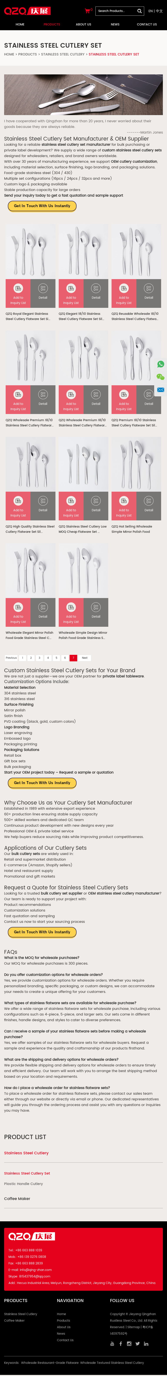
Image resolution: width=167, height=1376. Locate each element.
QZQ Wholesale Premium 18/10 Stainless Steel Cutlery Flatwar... (29, 423)
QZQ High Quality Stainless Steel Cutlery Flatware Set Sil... (30, 530)
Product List (25, 1138)
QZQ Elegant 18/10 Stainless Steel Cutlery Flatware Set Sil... (81, 317)
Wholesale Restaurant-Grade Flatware (50, 1363)
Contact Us (147, 24)
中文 (159, 11)
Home (20, 24)
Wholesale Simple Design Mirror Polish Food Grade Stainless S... (83, 636)
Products (52, 24)
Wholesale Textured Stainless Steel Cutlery (112, 1363)
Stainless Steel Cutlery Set (114, 54)
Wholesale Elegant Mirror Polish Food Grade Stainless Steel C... (29, 636)
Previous (11, 659)
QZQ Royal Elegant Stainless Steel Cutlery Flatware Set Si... (28, 317)
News (115, 24)
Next (84, 659)
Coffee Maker (17, 1200)
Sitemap (133, 1328)
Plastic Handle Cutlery (23, 1185)
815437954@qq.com (34, 1277)
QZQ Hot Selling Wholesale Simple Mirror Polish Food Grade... (132, 530)
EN (151, 11)
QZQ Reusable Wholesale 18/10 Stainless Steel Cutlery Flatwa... (135, 317)
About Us (83, 24)
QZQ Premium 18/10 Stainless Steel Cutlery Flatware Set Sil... (134, 423)
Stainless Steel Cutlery (63, 54)
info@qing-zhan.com (36, 1271)
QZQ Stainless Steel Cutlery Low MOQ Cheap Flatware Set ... (83, 530)
